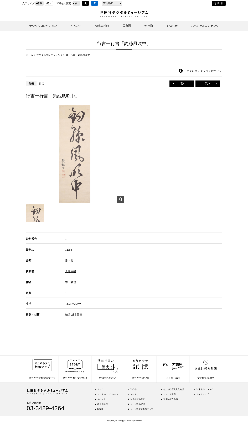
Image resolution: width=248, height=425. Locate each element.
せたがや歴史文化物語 (75, 369)
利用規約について (204, 389)
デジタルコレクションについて (203, 70)
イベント (75, 25)
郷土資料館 (102, 25)
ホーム (29, 55)
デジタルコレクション (43, 25)
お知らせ (172, 25)
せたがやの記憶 (140, 369)
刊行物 (148, 25)
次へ (209, 83)
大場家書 (70, 271)
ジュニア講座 (173, 369)
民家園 (127, 25)
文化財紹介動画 (205, 369)
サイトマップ (202, 394)
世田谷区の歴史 (107, 369)
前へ (182, 83)
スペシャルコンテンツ (205, 25)
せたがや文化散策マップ (42, 369)
